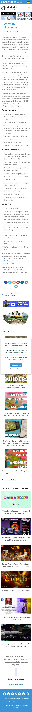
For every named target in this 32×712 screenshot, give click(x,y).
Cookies (22, 702)
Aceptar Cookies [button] (16, 365)
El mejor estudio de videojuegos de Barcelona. (16, 698)
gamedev (13, 293)
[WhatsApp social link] (26, 282)
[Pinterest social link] (18, 282)
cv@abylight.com (7, 261)
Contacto (9, 702)
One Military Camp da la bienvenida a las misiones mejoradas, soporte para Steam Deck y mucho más (16, 443)
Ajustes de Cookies (16, 369)
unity (14, 295)
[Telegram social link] (16, 286)
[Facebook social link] (6, 282)
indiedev (19, 293)
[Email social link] (14, 282)
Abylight (15, 31)
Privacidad (16, 702)
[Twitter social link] (10, 282)
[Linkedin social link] (22, 282)
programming (9, 295)
